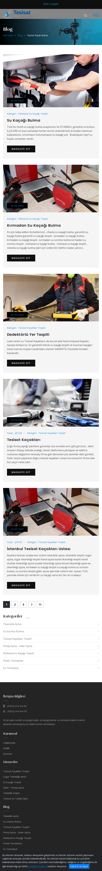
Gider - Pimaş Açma (13, 787)
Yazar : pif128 (14, 432)
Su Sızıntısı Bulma (13, 631)
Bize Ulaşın (51, 4)
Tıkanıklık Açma (12, 623)
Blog (20, 35)
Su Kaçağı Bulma (24, 120)
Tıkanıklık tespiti (11, 792)
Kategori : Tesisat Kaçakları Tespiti (26, 327)
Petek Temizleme (13, 660)
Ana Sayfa (8, 35)
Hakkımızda (9, 742)
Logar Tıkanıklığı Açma (14, 776)
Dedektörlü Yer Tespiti (28, 334)
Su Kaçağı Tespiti (12, 781)
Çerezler (7, 753)
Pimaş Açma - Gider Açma (17, 645)
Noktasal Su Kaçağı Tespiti (18, 653)
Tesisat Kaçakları (24, 439)
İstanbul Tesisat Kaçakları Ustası (39, 548)
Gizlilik (6, 747)
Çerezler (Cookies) (37, 866)
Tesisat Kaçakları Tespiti (17, 638)
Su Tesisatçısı (11, 667)
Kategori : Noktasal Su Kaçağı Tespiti (27, 113)
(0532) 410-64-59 (17, 705)
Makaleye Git (21, 148)
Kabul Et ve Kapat (79, 866)
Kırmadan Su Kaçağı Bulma (34, 225)
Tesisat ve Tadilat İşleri (15, 798)
